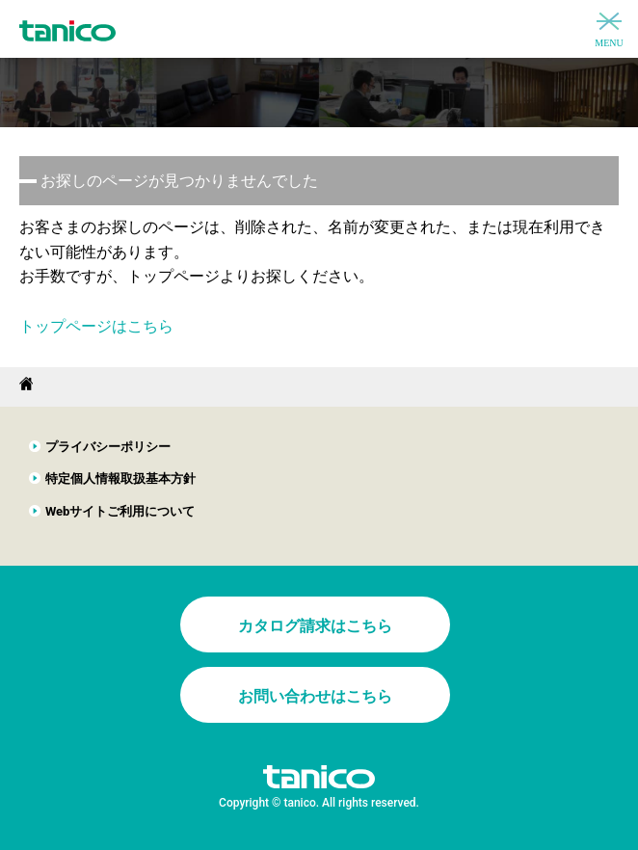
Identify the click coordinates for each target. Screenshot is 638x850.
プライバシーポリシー (108, 446)
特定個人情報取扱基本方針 (120, 478)
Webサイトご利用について (120, 511)
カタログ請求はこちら (315, 626)
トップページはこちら (96, 326)
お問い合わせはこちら (315, 696)
